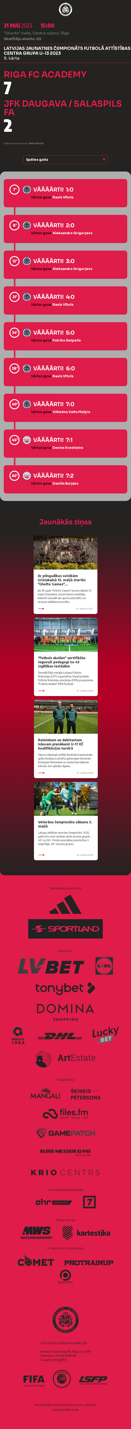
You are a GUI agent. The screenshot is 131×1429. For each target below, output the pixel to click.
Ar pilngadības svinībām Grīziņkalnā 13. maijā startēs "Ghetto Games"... (62, 579)
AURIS (75, 1409)
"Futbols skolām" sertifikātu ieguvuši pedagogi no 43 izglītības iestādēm (61, 662)
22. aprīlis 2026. (66, 855)
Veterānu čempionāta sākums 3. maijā (65, 824)
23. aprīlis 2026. (65, 608)
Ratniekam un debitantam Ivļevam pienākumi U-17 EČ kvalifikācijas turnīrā (60, 744)
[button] (65, 159)
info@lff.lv (59, 1360)
